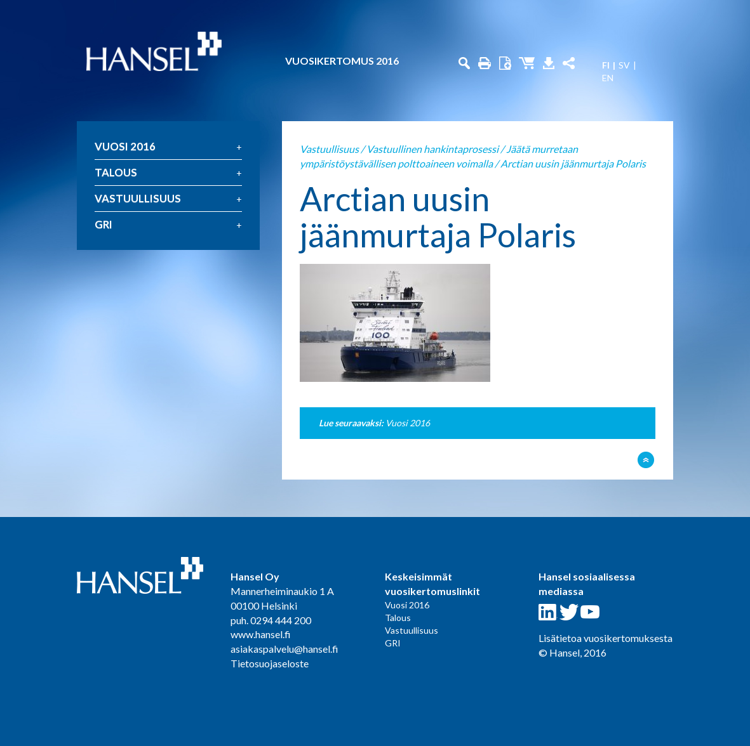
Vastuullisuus (138, 198)
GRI (103, 224)
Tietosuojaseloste (270, 663)
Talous (116, 172)
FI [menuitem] (606, 65)
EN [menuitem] (607, 78)
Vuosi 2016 (125, 146)
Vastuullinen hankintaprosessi (432, 149)
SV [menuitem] (624, 65)
